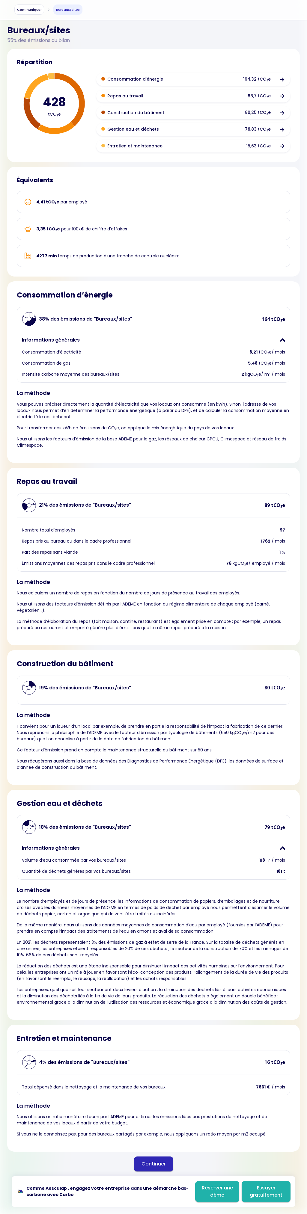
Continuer (154, 1163)
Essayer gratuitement (266, 1191)
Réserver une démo (217, 1191)
